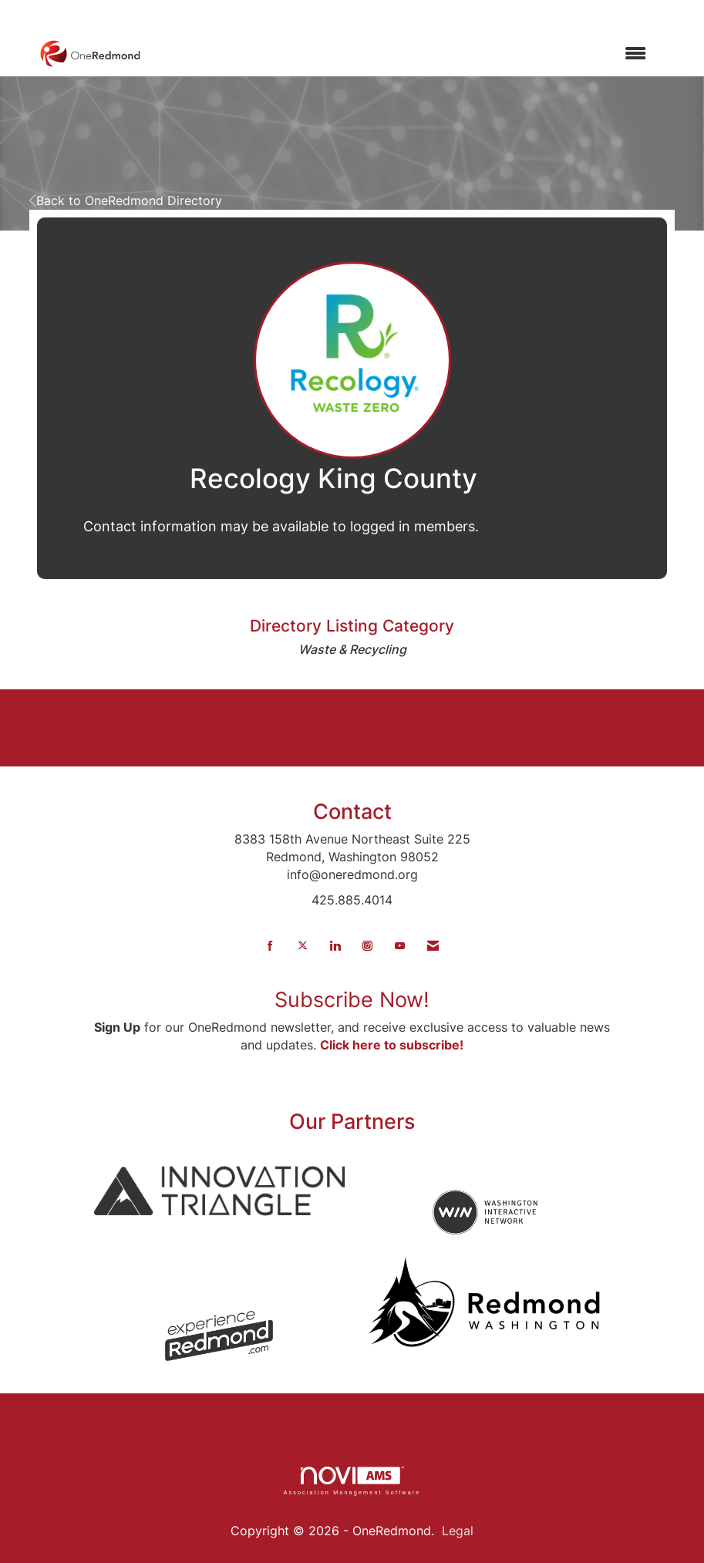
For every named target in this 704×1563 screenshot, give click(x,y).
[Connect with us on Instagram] (367, 945)
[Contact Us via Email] (433, 945)
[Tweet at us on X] (302, 945)
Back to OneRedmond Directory (125, 200)
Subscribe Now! (352, 999)
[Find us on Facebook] (270, 945)
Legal (457, 1530)
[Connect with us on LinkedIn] (335, 945)
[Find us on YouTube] (400, 945)
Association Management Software (351, 1481)
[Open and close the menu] (402, 53)
